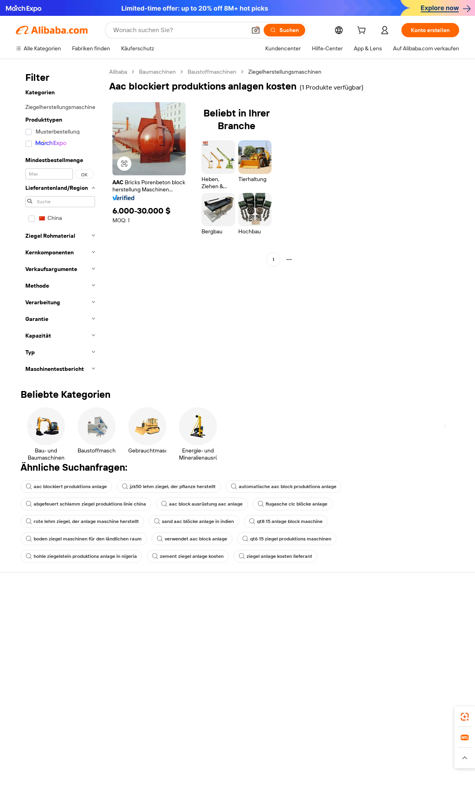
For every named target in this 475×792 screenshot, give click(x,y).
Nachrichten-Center (405, 639)
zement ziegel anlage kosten (188, 556)
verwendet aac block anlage (192, 539)
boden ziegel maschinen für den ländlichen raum (84, 539)
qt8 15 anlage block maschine (286, 521)
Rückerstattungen (38, 654)
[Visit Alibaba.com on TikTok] (442, 685)
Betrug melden (34, 669)
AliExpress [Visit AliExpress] (107, 783)
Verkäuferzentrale (311, 632)
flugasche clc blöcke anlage (292, 504)
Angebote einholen (221, 617)
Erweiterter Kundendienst (138, 654)
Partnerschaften (309, 662)
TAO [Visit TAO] (303, 783)
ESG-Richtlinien (399, 623)
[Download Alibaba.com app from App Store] (374, 748)
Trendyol (325, 783)
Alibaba (118, 72)
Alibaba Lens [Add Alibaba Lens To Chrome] (32, 747)
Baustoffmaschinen (212, 72)
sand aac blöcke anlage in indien (194, 521)
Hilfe (21, 608)
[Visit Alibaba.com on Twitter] (407, 685)
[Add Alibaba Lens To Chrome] (140, 748)
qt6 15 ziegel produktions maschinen (286, 539)
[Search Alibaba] (179, 30)
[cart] (363, 31)
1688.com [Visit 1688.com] (139, 783)
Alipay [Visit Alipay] (219, 783)
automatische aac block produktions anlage (283, 486)
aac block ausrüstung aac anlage (202, 504)
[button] (255, 30)
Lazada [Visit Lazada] (241, 783)
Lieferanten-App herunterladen (327, 677)
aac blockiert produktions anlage (66, 486)
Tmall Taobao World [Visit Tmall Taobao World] (181, 783)
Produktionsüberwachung (139, 669)
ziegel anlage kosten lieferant (275, 556)
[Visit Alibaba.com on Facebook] (383, 685)
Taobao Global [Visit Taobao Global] (274, 783)
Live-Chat (28, 623)
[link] (464, 716)
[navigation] (60, 222)
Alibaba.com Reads (221, 669)
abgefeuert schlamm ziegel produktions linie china (86, 504)
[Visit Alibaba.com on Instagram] (419, 685)
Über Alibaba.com (402, 608)
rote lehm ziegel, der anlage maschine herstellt (82, 521)
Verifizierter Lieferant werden (325, 647)
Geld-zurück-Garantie (133, 623)
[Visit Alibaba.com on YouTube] (431, 685)
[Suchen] (284, 30)
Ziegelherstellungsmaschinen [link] (284, 72)
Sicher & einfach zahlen (135, 608)
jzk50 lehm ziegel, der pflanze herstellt (169, 486)
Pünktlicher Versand (132, 639)
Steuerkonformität (220, 654)
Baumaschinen (157, 72)
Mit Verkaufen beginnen (318, 617)
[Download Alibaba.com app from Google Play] (432, 748)
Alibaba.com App (320, 747)
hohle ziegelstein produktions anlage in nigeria (81, 556)
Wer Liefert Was (363, 783)
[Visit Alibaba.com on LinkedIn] (395, 685)
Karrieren (391, 654)
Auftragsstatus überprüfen (49, 639)
